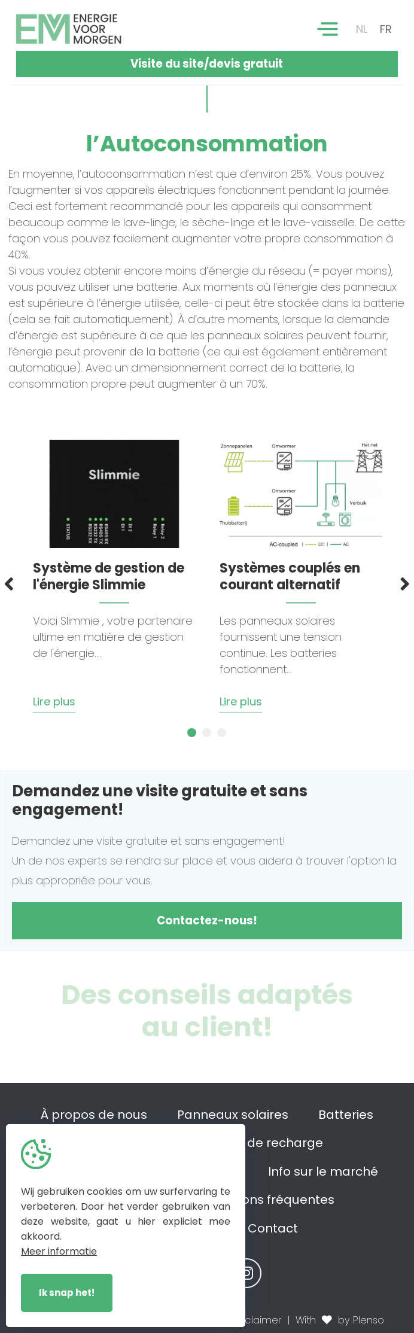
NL (362, 29)
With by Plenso (340, 1320)
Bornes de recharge (262, 1142)
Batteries (345, 1114)
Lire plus (54, 701)
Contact (273, 1228)
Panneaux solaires (232, 1114)
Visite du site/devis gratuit (206, 63)
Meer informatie (59, 1251)
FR (386, 29)
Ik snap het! (67, 1292)
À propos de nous (94, 1114)
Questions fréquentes (268, 1199)
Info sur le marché (323, 1171)
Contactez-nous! (207, 920)
